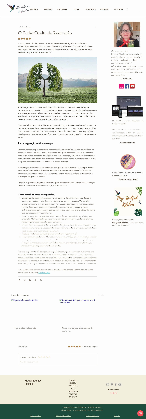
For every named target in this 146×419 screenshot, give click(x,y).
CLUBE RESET (73, 391)
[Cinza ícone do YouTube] (120, 384)
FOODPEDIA (73, 386)
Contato (117, 416)
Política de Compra (92, 416)
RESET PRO (73, 394)
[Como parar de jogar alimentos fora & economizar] (82, 311)
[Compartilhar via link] (35, 280)
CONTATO (73, 397)
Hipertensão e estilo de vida (25, 328)
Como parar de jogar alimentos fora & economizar (77, 329)
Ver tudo (101, 295)
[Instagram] (121, 86)
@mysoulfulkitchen (120, 222)
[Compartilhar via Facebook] (19, 280)
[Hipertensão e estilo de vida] (33, 311)
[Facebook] (127, 86)
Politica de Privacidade (63, 416)
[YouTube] (132, 86)
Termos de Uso (35, 416)
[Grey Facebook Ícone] (116, 384)
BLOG (73, 389)
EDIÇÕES (73, 380)
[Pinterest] (112, 384)
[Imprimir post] (41, 280)
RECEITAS (72, 383)
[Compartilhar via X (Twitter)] (24, 280)
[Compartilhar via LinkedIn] (30, 280)
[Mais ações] (96, 27)
